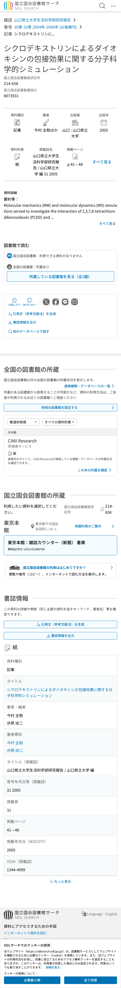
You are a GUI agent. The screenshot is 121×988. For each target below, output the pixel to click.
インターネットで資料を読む (25, 933)
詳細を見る (53, 967)
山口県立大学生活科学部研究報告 (42, 20)
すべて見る (101, 162)
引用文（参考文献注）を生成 (32, 313)
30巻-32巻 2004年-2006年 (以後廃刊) (45, 27)
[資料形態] (59, 422)
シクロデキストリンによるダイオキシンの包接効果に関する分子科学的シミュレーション (60, 692)
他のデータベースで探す (28, 331)
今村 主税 (15, 742)
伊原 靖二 (15, 750)
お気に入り (14, 301)
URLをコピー (29, 301)
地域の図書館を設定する (78, 407)
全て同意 (90, 980)
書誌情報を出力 (22, 322)
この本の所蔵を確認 (95, 470)
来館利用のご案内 (95, 526)
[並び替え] (23, 422)
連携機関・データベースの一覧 (90, 386)
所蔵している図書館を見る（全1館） (60, 276)
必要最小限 (32, 980)
